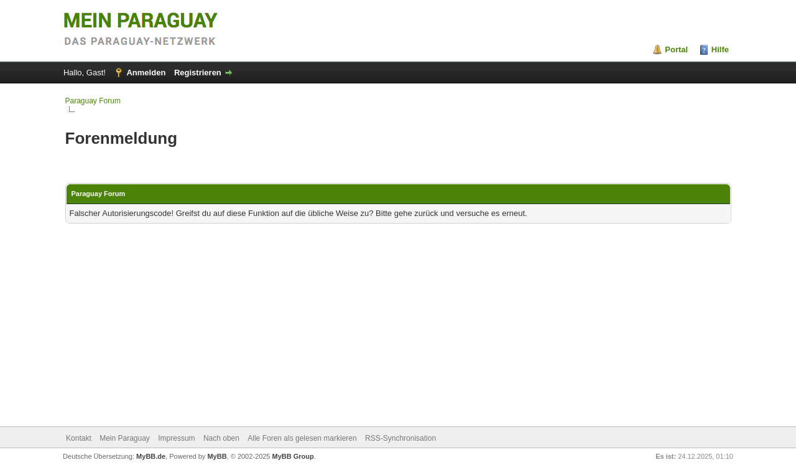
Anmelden (145, 72)
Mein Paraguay (125, 438)
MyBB (216, 456)
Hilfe (720, 49)
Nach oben (221, 438)
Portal (676, 49)
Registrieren (197, 72)
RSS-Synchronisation (400, 438)
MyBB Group (293, 456)
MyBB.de (150, 456)
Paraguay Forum (93, 100)
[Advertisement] (398, 326)
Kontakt (78, 438)
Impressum (176, 438)
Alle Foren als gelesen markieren (302, 438)
